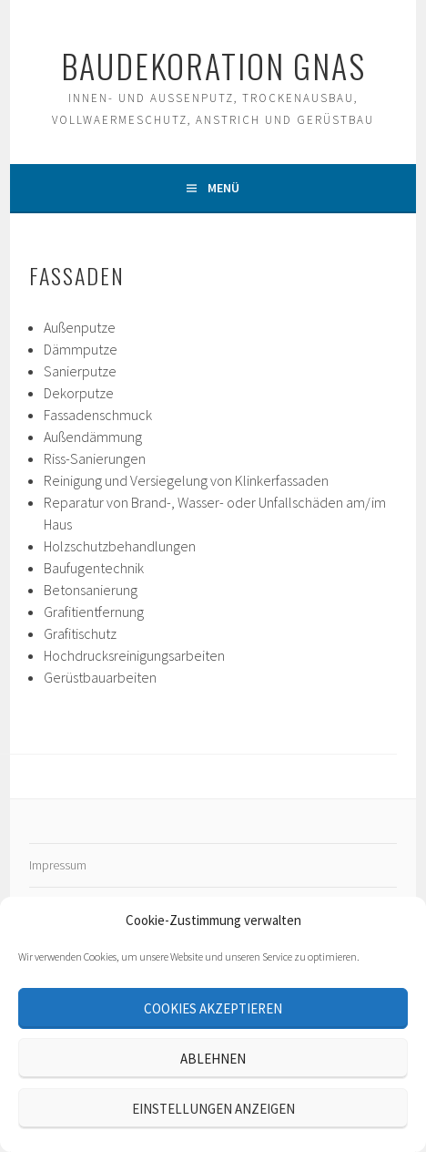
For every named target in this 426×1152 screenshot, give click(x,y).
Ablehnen (213, 1058)
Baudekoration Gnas (213, 65)
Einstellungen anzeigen (213, 1108)
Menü (223, 188)
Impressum (57, 865)
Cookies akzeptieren (213, 1008)
